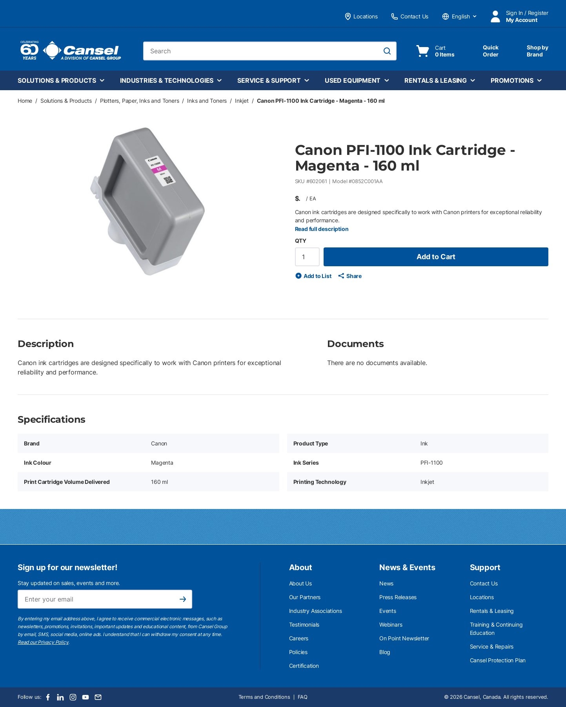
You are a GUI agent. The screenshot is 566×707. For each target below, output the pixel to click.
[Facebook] (48, 697)
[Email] (98, 697)
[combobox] (270, 51)
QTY (300, 240)
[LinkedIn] (60, 697)
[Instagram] (73, 697)
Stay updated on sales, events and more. (69, 583)
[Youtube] (85, 697)
